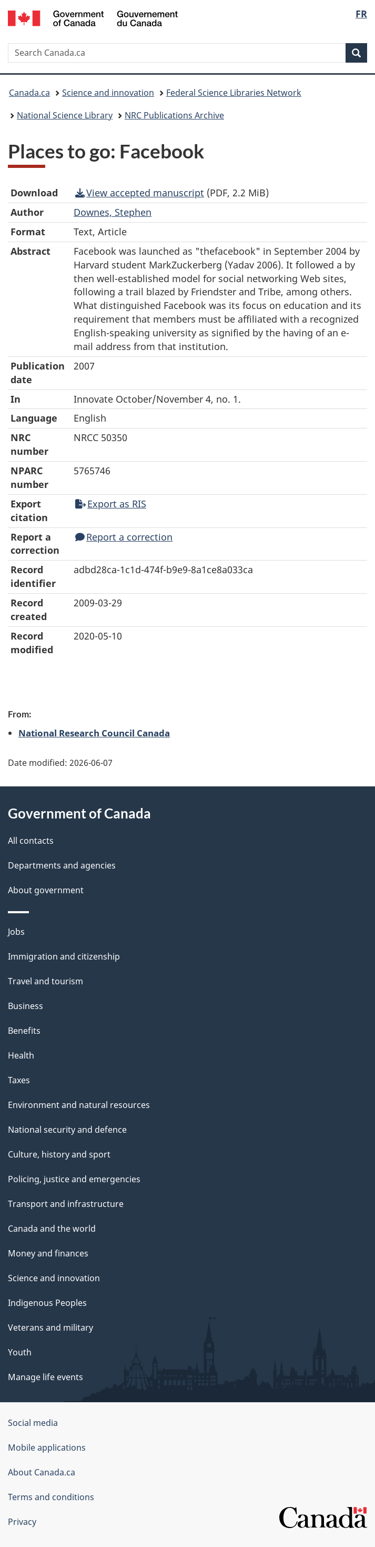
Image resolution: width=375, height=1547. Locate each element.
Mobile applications (47, 1447)
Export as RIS (110, 503)
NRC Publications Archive (174, 115)
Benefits (24, 1030)
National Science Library (65, 115)
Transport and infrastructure (66, 1204)
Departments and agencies (62, 865)
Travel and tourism (45, 981)
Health (21, 1055)
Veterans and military (50, 1327)
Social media (33, 1423)
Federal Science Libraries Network (233, 92)
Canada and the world (52, 1228)
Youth (20, 1352)
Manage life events (45, 1377)
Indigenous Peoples (47, 1303)
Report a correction (124, 537)
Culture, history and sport (59, 1154)
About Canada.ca (41, 1472)
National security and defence (67, 1129)
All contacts (31, 840)
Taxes (19, 1080)
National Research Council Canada (94, 732)
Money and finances (48, 1253)
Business (25, 1006)
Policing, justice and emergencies (74, 1179)
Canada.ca (29, 92)
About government (46, 890)
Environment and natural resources (79, 1105)
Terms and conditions (51, 1497)
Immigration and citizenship (64, 956)
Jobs (16, 931)
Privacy (22, 1522)
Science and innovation (108, 92)
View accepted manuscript (139, 192)
